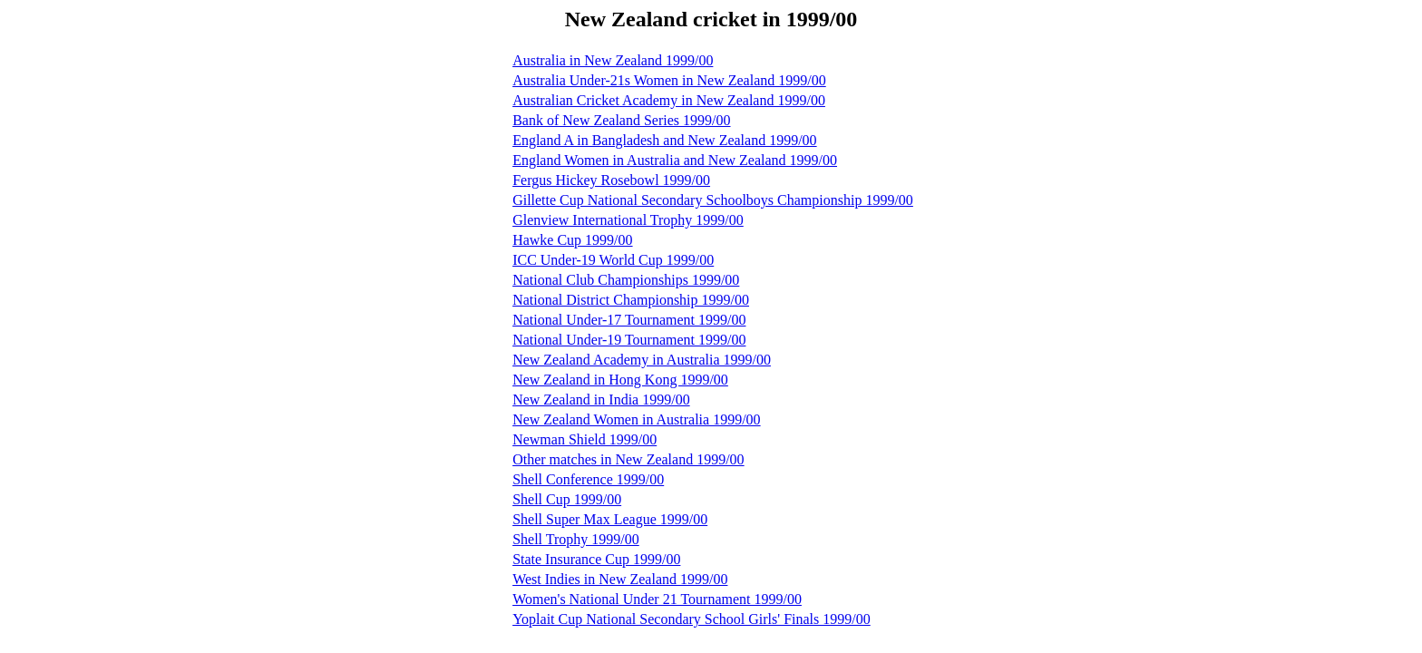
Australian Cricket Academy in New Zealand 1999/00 (668, 100)
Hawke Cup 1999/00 (572, 240)
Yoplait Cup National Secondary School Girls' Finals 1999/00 (691, 619)
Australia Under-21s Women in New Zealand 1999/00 (669, 80)
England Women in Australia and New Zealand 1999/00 (674, 160)
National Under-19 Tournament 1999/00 (628, 339)
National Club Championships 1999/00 (625, 280)
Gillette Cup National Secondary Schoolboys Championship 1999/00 (712, 200)
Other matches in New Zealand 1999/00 (628, 459)
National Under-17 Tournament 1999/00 (628, 319)
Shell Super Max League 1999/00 (609, 519)
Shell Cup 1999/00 (566, 499)
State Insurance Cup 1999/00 (596, 559)
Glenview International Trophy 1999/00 (628, 220)
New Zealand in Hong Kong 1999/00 (620, 379)
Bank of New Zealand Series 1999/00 (621, 120)
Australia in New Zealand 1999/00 (612, 60)
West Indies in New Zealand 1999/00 (619, 579)
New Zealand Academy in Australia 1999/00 (641, 359)
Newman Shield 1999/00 (584, 439)
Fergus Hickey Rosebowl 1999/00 (611, 180)
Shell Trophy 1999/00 (575, 539)
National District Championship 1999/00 (630, 299)
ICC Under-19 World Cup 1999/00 (613, 260)
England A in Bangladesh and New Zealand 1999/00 (664, 140)
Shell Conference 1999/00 (588, 479)
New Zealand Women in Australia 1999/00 (636, 419)
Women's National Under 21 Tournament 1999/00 (657, 599)
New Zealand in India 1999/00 (601, 399)
